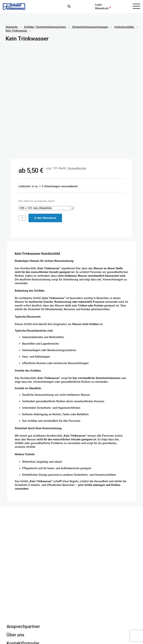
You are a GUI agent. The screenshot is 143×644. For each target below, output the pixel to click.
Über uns (15, 527)
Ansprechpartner (23, 518)
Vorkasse (80, 617)
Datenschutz (14, 614)
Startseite (12, 27)
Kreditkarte (81, 614)
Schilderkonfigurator (71, 475)
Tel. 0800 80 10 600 (19, 555)
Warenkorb (101, 8)
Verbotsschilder (124, 27)
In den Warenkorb (45, 110)
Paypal (78, 606)
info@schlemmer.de (19, 551)
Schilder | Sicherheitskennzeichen (45, 27)
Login (98, 4)
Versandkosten (76, 60)
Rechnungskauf (83, 621)
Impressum (13, 610)
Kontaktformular (23, 535)
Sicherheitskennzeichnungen (90, 27)
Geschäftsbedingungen (21, 606)
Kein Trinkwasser (16, 30)
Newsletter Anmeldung (29, 544)
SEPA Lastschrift (84, 610)
